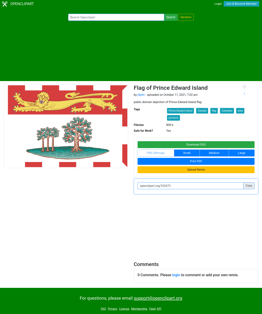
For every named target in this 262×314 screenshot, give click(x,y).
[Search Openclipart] (116, 17)
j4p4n (141, 94)
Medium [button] (214, 153)
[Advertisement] (131, 50)
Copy (249, 185)
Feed (152, 309)
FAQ (103, 309)
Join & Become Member (241, 3)
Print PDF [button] (196, 161)
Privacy (112, 309)
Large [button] (241, 153)
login (176, 275)
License (124, 309)
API (159, 309)
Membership (139, 309)
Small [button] (186, 153)
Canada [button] (202, 110)
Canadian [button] (227, 110)
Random (185, 17)
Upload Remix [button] (196, 169)
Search (170, 17)
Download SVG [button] (196, 144)
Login (218, 3)
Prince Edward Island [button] (180, 110)
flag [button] (214, 110)
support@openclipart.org (158, 298)
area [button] (240, 110)
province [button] (173, 117)
